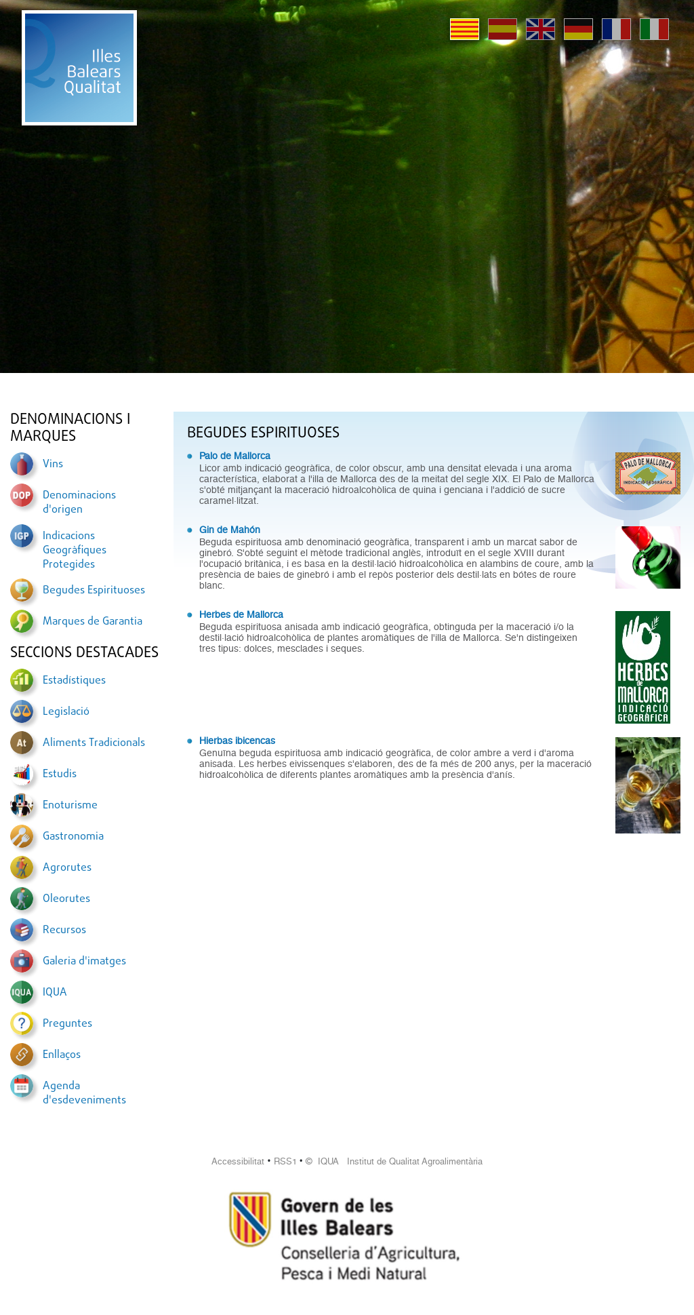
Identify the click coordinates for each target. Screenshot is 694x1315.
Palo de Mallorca (234, 455)
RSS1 (285, 1161)
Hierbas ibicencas (237, 740)
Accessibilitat (237, 1161)
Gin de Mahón (229, 529)
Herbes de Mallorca (241, 614)
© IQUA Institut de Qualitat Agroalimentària (394, 1161)
